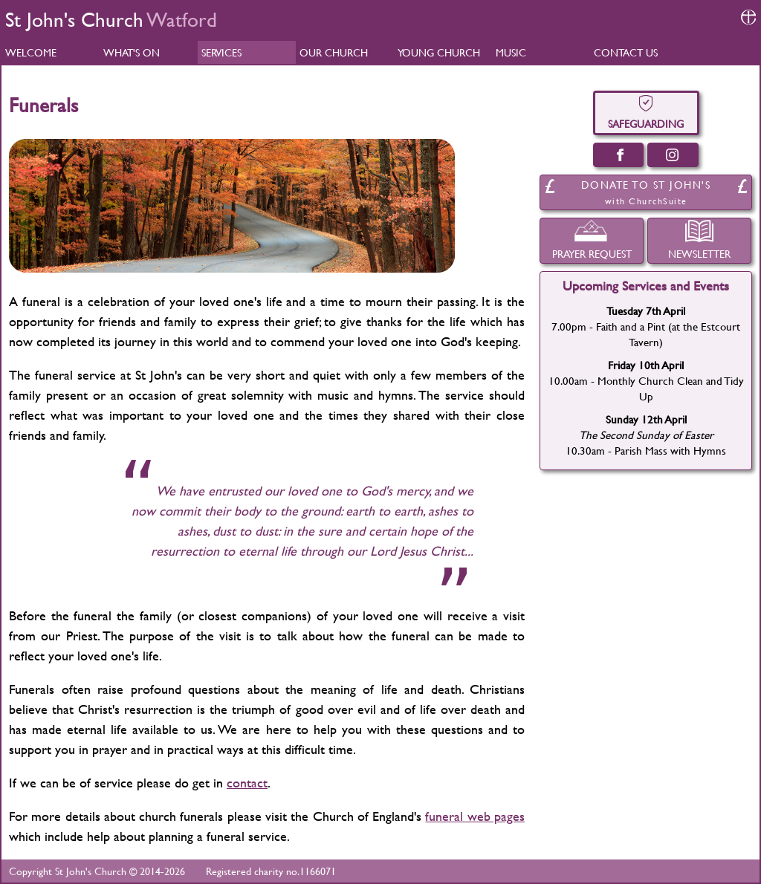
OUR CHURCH (333, 52)
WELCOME (30, 52)
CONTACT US (626, 52)
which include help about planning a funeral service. (149, 836)
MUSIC (511, 52)
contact (247, 783)
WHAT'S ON (131, 52)
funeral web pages (475, 816)
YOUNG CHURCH (439, 52)
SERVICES (221, 52)
